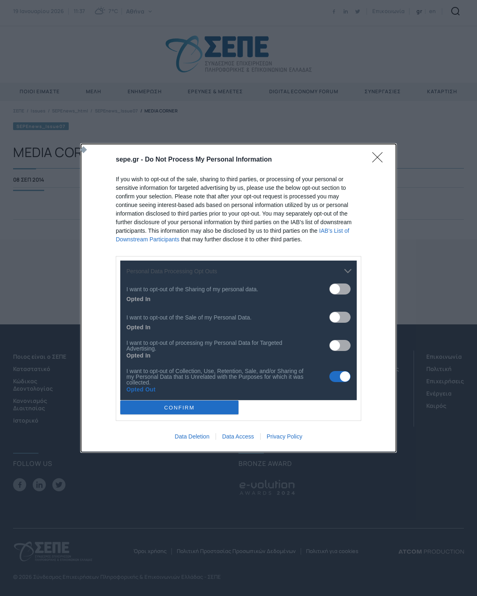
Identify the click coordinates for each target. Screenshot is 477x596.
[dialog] (238, 298)
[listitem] (238, 271)
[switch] (340, 289)
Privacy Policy (284, 436)
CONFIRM (179, 408)
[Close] (380, 160)
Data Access (238, 436)
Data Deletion (192, 436)
